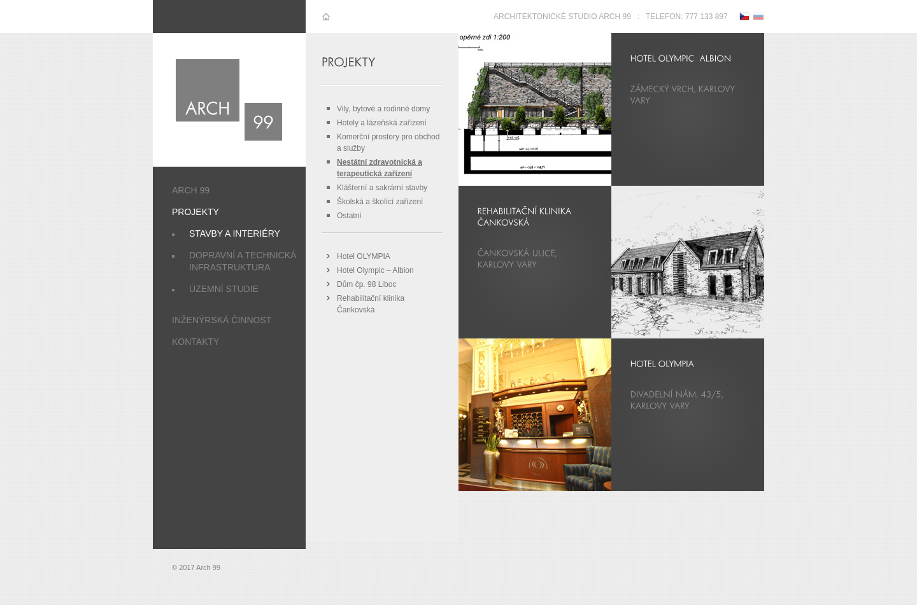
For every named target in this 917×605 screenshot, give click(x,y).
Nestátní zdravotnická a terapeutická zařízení (379, 168)
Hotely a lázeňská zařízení (382, 122)
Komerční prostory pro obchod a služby (388, 142)
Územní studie (224, 289)
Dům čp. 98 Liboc (366, 284)
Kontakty (195, 342)
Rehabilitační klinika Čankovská (370, 304)
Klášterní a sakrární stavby (382, 187)
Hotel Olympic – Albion (375, 270)
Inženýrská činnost (221, 320)
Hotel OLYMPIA (363, 256)
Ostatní (349, 215)
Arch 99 (191, 190)
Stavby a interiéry (234, 233)
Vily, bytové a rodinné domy (383, 108)
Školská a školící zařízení (380, 201)
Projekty (195, 212)
